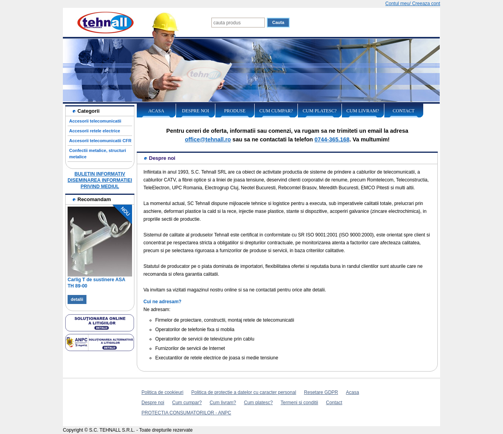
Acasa (156, 111)
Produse (235, 111)
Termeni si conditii (299, 402)
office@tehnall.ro (208, 139)
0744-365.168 (331, 139)
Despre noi (195, 111)
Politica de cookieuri (162, 392)
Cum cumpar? (276, 111)
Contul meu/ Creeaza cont (413, 3)
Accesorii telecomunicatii (95, 121)
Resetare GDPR (321, 392)
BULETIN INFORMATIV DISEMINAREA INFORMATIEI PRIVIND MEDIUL (100, 180)
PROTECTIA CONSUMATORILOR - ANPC (186, 413)
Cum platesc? (319, 111)
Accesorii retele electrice (94, 130)
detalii (77, 299)
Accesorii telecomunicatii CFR (100, 140)
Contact (404, 111)
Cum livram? (363, 111)
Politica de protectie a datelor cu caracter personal (243, 392)
